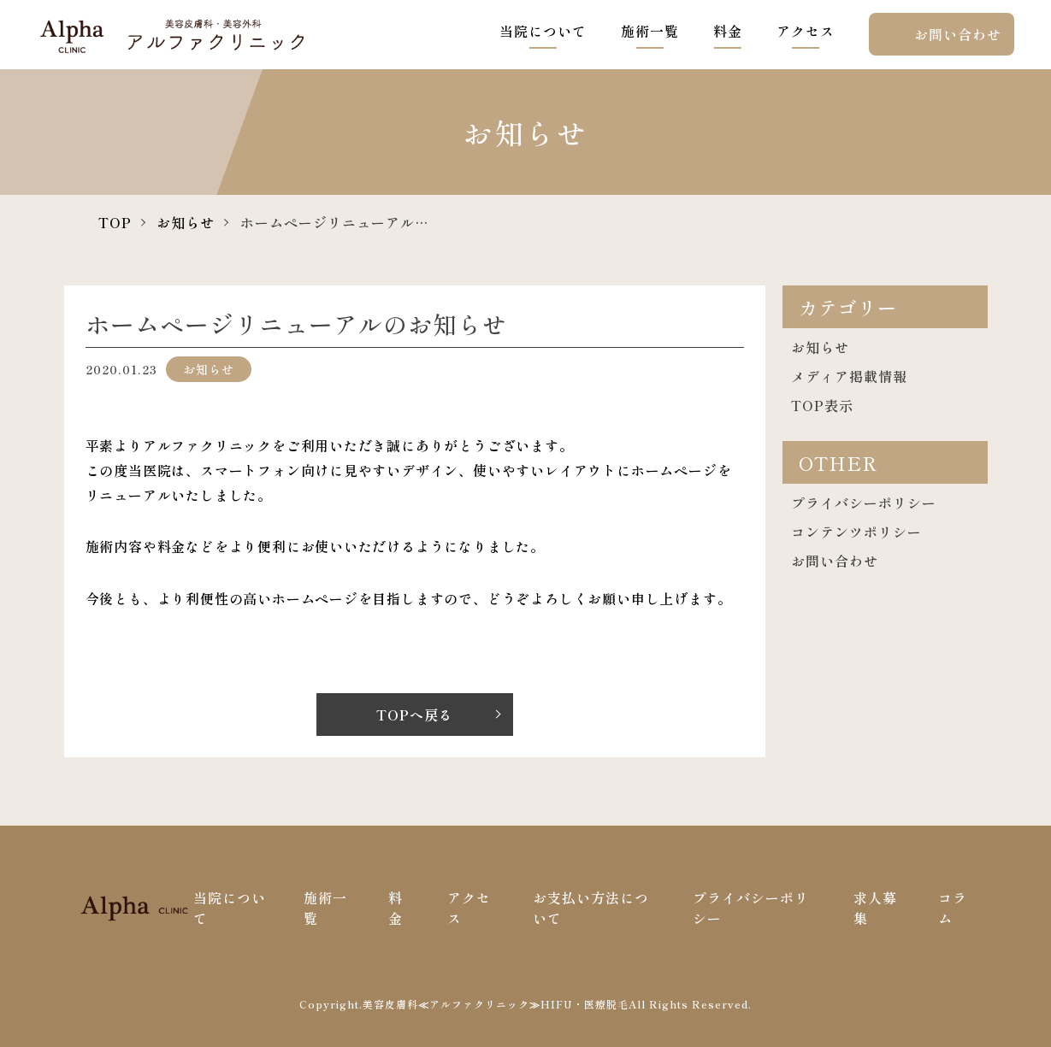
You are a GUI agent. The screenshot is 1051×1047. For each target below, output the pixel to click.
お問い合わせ (957, 34)
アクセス (805, 31)
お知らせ (185, 222)
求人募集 (875, 907)
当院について (543, 31)
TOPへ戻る (414, 714)
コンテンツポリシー (856, 531)
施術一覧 (650, 31)
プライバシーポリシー (863, 502)
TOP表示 (822, 405)
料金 (727, 31)
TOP (115, 222)
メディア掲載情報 (849, 376)
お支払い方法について (591, 907)
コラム (952, 907)
